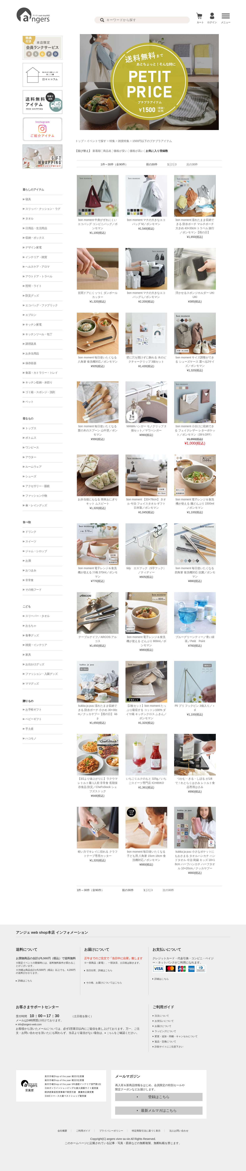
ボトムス (30, 437)
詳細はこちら (25, 980)
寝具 (28, 199)
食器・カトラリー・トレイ (41, 372)
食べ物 (27, 522)
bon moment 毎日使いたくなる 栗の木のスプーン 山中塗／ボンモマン (98, 430)
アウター (30, 457)
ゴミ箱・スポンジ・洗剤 (40, 392)
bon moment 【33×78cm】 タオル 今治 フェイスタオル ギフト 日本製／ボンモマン (146, 503)
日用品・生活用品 (36, 228)
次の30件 (192, 164)
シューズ (30, 476)
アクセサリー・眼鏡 (37, 486)
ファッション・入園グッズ (41, 673)
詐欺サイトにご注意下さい (169, 1046)
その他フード (33, 589)
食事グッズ (32, 635)
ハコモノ (30, 738)
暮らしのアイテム (33, 189)
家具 (28, 654)
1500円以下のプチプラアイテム (152, 141)
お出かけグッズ (34, 664)
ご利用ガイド (163, 1007)
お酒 (28, 560)
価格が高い (137, 150)
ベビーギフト (33, 719)
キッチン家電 (33, 324)
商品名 (107, 150)
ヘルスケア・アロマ (37, 266)
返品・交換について (165, 1041)
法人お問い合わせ (178, 1130)
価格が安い (120, 150)
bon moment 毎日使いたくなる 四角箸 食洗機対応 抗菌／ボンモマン (195, 572)
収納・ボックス (34, 237)
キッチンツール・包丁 (38, 334)
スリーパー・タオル (37, 616)
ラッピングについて (165, 1031)
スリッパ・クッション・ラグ (42, 208)
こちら (110, 1033)
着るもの (28, 418)
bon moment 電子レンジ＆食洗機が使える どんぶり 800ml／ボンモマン (146, 641)
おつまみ (30, 570)
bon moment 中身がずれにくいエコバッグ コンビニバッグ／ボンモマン (98, 224)
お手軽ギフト (33, 709)
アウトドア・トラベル (38, 276)
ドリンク (30, 531)
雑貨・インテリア (36, 644)
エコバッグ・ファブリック (41, 305)
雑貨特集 (123, 141)
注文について (162, 1015)
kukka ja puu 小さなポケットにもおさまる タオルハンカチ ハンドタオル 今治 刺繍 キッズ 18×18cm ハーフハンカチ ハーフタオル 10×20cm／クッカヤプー (195, 860)
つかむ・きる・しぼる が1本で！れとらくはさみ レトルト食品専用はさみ (195, 783)
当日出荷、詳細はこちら (99, 970)
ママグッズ (32, 683)
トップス (30, 428)
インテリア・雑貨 (36, 257)
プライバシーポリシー (111, 1130)
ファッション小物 (36, 495)
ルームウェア (33, 466)
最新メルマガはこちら (159, 1111)
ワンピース (32, 447)
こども (27, 606)
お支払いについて (164, 1021)
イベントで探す (96, 141)
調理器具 (30, 343)
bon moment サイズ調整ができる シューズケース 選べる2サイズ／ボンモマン (195, 361)
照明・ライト (33, 285)
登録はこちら (159, 1097)
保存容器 (30, 363)
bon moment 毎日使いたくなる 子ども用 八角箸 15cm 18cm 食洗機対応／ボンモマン (146, 856)
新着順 (97, 150)
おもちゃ (30, 625)
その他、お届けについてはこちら (104, 982)
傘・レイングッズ (36, 505)
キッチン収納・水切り (38, 382)
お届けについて (163, 1026)
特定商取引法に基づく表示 (146, 1130)
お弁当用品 (32, 353)
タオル (29, 218)
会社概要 (62, 1130)
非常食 (29, 580)
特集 (112, 141)
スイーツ (30, 541)
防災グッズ (32, 295)
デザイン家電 (33, 247)
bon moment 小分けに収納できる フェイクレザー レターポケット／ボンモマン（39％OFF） (195, 430)
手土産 (29, 728)
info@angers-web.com (30, 1024)
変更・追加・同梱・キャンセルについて (176, 1036)
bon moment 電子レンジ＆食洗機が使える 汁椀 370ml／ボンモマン (98, 572)
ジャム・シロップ (36, 551)
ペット (29, 401)
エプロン (30, 314)
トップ (79, 141)
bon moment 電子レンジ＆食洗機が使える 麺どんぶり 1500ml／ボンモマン (195, 503)
